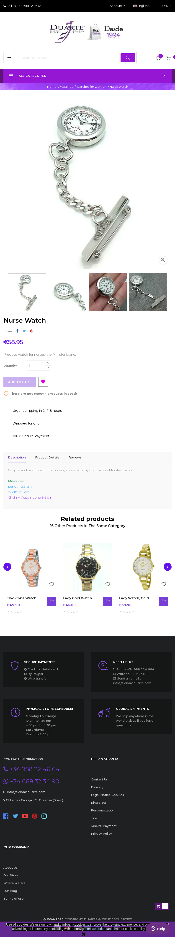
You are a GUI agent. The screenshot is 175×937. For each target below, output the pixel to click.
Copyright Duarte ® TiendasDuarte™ (98, 919)
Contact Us (99, 779)
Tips (94, 818)
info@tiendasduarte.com (132, 683)
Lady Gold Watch (77, 598)
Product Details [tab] (47, 457)
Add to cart (19, 382)
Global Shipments (132, 708)
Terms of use (13, 898)
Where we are (14, 883)
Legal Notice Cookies (107, 795)
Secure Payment (104, 826)
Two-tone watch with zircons (21, 600)
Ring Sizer (98, 802)
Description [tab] (17, 457)
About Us (10, 867)
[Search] (76, 57)
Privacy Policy (101, 833)
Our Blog (10, 891)
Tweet (24, 331)
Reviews (75, 457)
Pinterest (31, 331)
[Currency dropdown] (164, 6)
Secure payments (39, 662)
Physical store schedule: (49, 708)
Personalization (103, 810)
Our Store (10, 875)
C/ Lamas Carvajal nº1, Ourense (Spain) (34, 800)
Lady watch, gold (134, 598)
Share (17, 331)
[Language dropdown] (141, 6)
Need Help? (123, 662)
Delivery (97, 787)
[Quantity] (36, 365)
